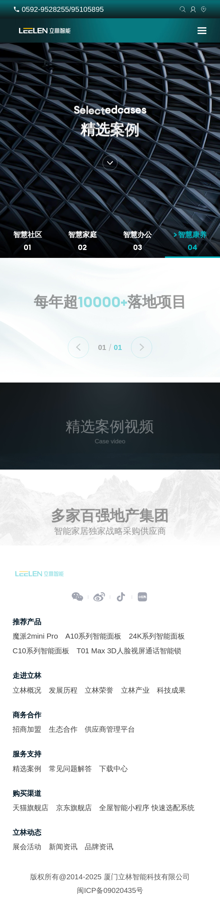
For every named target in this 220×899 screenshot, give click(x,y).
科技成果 (171, 690)
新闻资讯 (63, 846)
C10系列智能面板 (41, 650)
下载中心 (113, 768)
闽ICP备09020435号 (110, 890)
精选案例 (27, 768)
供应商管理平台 (110, 729)
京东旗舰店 (74, 807)
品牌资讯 (99, 846)
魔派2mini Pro (35, 636)
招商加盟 (27, 729)
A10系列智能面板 (93, 636)
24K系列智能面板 (157, 636)
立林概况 (27, 690)
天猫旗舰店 (30, 807)
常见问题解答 (70, 768)
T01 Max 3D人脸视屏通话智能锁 (128, 650)
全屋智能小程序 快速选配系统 (147, 807)
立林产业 (135, 690)
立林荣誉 (99, 690)
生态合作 (63, 729)
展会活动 (27, 846)
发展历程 (63, 690)
